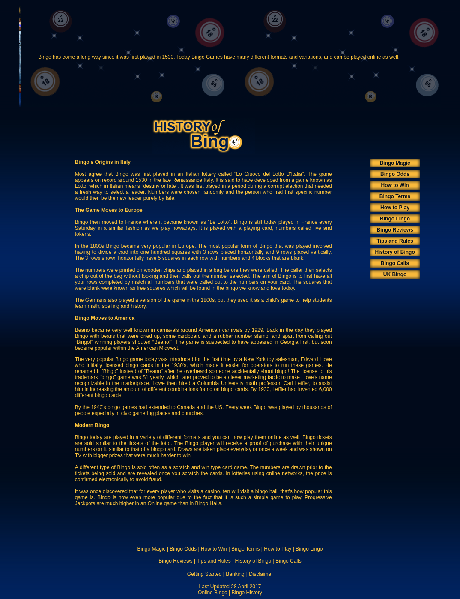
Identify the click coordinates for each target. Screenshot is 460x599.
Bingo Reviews (394, 230)
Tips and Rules (395, 241)
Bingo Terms (394, 196)
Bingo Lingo (395, 219)
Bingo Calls (395, 263)
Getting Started (204, 574)
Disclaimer (261, 574)
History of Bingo (395, 252)
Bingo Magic (394, 163)
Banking (235, 574)
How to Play (394, 208)
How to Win (395, 185)
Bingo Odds (394, 174)
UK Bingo (395, 274)
